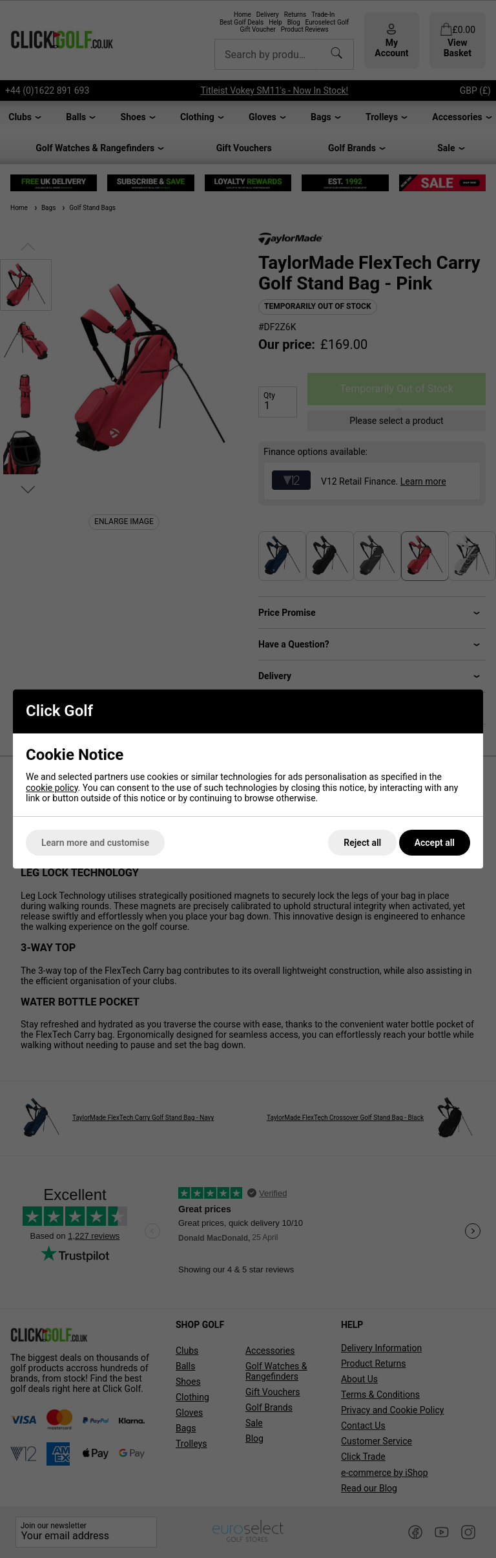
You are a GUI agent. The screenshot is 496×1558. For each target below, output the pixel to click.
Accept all (435, 842)
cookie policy (52, 788)
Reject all (362, 842)
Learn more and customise (95, 842)
